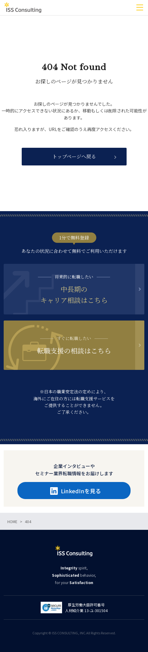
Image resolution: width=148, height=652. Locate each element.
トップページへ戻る (74, 156)
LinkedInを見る (75, 491)
